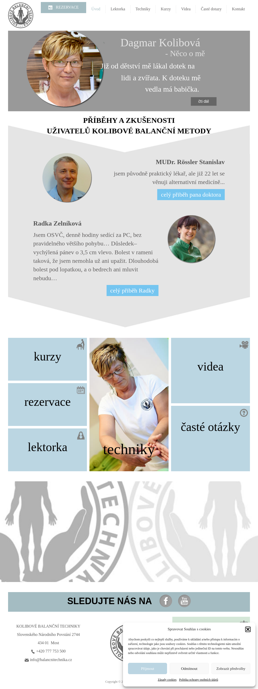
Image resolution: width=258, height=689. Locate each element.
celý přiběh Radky (132, 290)
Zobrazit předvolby (230, 669)
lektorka (47, 447)
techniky (129, 449)
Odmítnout (189, 669)
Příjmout (147, 669)
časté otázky (210, 426)
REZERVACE (67, 7)
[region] (129, 71)
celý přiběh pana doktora (191, 194)
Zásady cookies (167, 679)
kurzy (47, 356)
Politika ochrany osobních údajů (198, 679)
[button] (247, 629)
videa (210, 366)
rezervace (47, 401)
